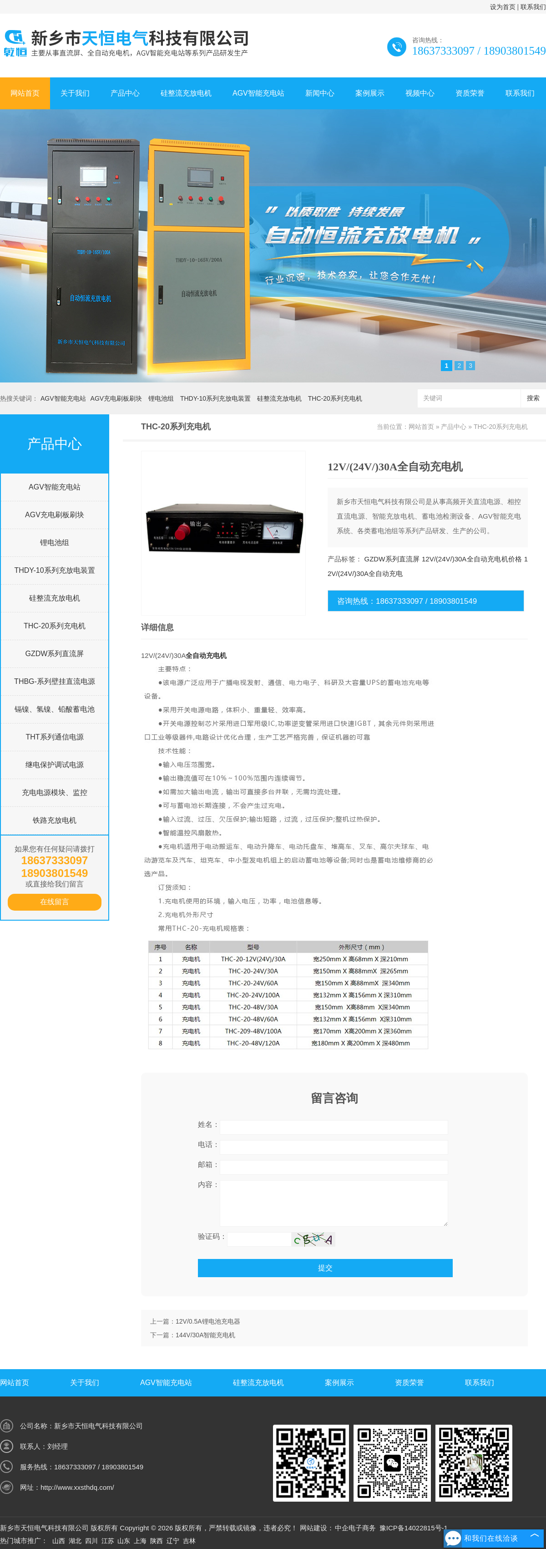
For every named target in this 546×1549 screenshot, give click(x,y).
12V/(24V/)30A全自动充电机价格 (472, 559)
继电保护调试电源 (54, 765)
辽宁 (173, 1540)
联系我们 (533, 6)
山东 (123, 1540)
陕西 (156, 1540)
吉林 (189, 1540)
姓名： (209, 1124)
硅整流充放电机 (186, 93)
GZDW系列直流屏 (54, 653)
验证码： (212, 1236)
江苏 (107, 1540)
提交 (325, 1268)
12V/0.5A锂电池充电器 (208, 1321)
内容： (209, 1184)
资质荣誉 (470, 93)
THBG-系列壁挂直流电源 (54, 681)
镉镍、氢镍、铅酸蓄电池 (55, 709)
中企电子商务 (355, 1528)
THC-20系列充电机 (335, 398)
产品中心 (125, 93)
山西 (58, 1540)
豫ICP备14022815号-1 (413, 1528)
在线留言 (54, 902)
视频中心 (420, 93)
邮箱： (209, 1164)
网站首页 (25, 93)
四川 (91, 1540)
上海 (140, 1540)
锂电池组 (161, 398)
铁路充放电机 (54, 820)
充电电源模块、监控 (54, 792)
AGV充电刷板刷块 (116, 398)
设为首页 (503, 6)
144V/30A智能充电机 (206, 1335)
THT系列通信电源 (54, 737)
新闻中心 (319, 93)
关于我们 (75, 93)
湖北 (75, 1540)
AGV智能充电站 (258, 93)
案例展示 (369, 93)
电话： (209, 1144)
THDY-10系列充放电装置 (215, 398)
